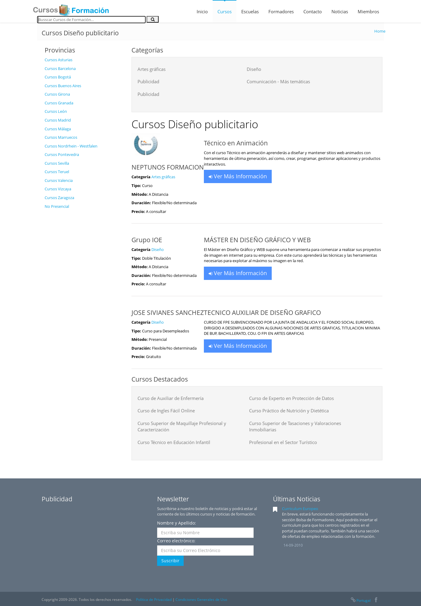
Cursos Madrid (58, 120)
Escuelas (250, 11)
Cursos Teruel (57, 171)
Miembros (368, 11)
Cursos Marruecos (61, 137)
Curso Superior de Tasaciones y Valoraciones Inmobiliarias (295, 426)
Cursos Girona (57, 94)
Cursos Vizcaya (58, 189)
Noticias (339, 11)
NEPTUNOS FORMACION (167, 167)
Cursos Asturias (58, 59)
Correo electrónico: (176, 541)
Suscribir (170, 560)
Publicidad (148, 81)
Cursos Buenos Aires (63, 85)
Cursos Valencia (59, 180)
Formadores (281, 11)
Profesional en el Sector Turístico (283, 442)
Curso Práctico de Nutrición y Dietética (289, 411)
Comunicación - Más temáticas (278, 81)
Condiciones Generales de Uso (201, 599)
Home (379, 31)
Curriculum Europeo (300, 508)
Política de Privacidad (154, 599)
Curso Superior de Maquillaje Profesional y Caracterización (182, 426)
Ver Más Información (238, 176)
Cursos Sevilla (57, 163)
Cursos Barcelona (60, 68)
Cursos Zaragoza (59, 197)
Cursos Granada (59, 103)
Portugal (360, 600)
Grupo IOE (146, 240)
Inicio (202, 11)
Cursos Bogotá (58, 77)
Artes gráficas (152, 69)
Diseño (254, 69)
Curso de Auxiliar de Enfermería (171, 398)
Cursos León (56, 111)
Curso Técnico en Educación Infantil (174, 442)
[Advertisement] (83, 302)
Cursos (224, 11)
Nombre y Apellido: (176, 523)
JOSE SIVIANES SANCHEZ (167, 312)
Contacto (312, 11)
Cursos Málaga (58, 129)
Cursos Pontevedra (62, 154)
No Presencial (57, 206)
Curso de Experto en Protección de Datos (291, 398)
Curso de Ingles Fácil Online (166, 411)
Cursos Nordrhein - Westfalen (71, 146)
